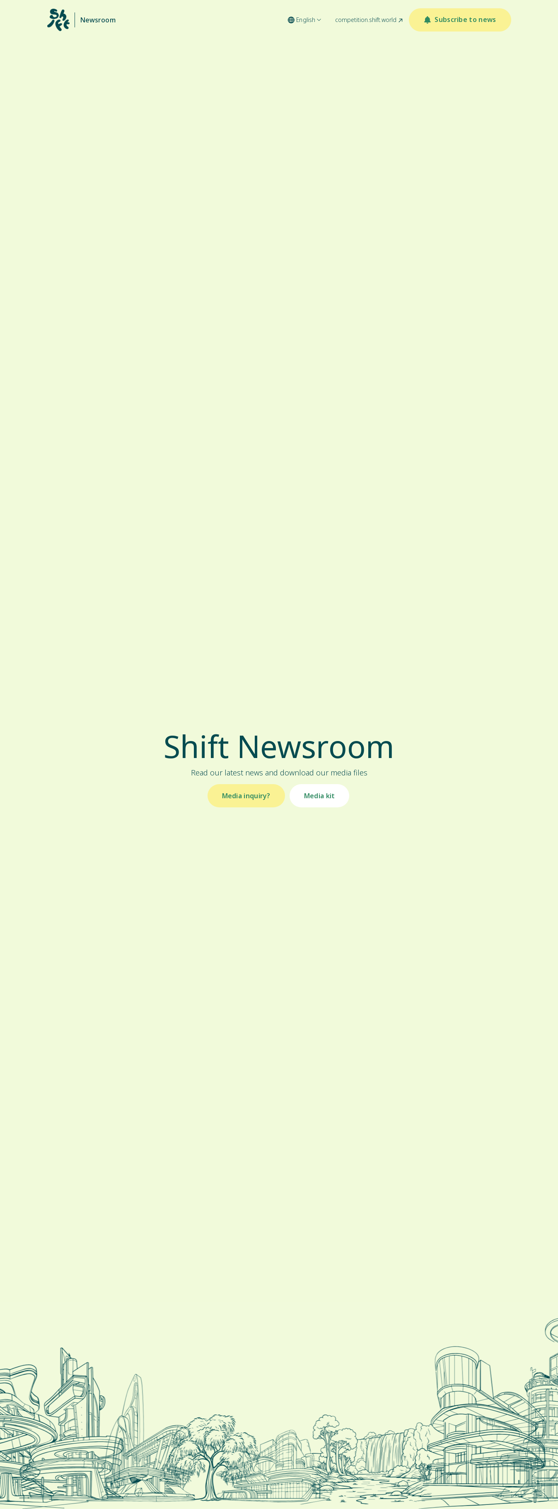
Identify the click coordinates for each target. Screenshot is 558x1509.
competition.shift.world (365, 20)
